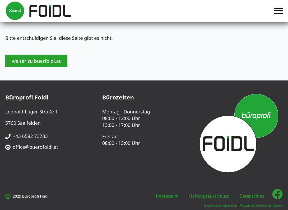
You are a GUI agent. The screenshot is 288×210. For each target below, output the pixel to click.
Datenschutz (252, 196)
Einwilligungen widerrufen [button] (220, 205)
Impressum (167, 196)
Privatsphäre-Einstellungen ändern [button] (261, 205)
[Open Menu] (278, 11)
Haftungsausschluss (209, 196)
